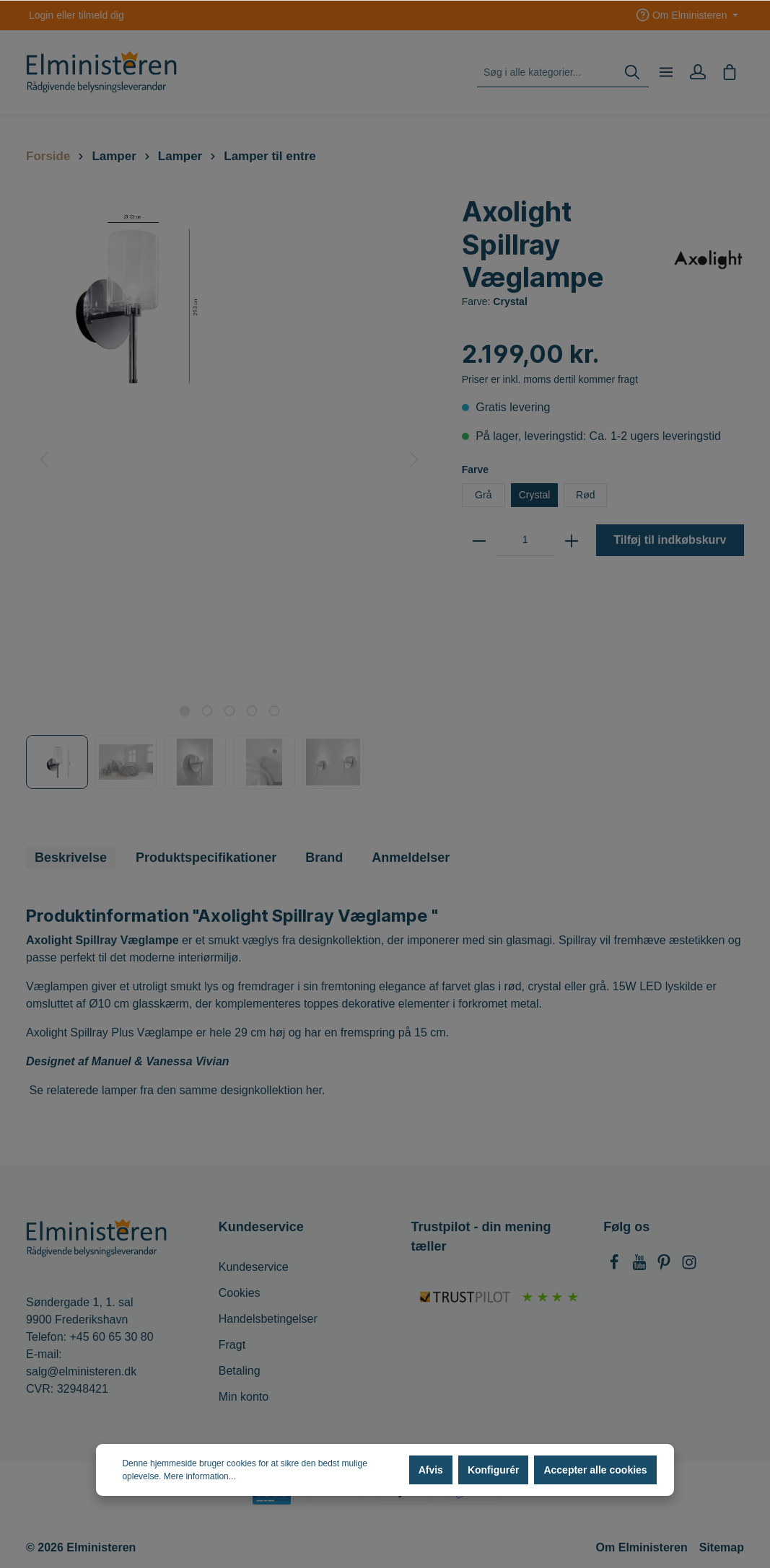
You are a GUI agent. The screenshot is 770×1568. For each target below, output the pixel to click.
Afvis (431, 1470)
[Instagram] (689, 1266)
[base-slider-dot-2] (206, 710)
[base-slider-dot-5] (273, 710)
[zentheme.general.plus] (571, 540)
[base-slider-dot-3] (229, 710)
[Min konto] (697, 72)
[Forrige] (44, 459)
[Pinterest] (665, 1266)
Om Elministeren (642, 1547)
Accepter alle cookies (595, 1470)
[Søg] (632, 72)
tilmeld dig (101, 15)
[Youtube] (640, 1266)
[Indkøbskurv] (729, 72)
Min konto (243, 1397)
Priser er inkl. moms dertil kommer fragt (550, 379)
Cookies (240, 1293)
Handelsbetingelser (268, 1319)
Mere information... (200, 1476)
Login (41, 15)
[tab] (70, 858)
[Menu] (666, 72)
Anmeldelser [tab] (411, 857)
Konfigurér (494, 1470)
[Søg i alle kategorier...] (546, 72)
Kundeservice (254, 1267)
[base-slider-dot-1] (184, 710)
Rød (585, 495)
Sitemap (721, 1547)
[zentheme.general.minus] (479, 540)
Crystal (535, 495)
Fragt (232, 1345)
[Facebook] (615, 1266)
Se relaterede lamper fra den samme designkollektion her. (177, 1090)
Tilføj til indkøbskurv (669, 540)
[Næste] (414, 459)
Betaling (240, 1371)
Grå (483, 495)
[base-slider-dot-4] (251, 710)
